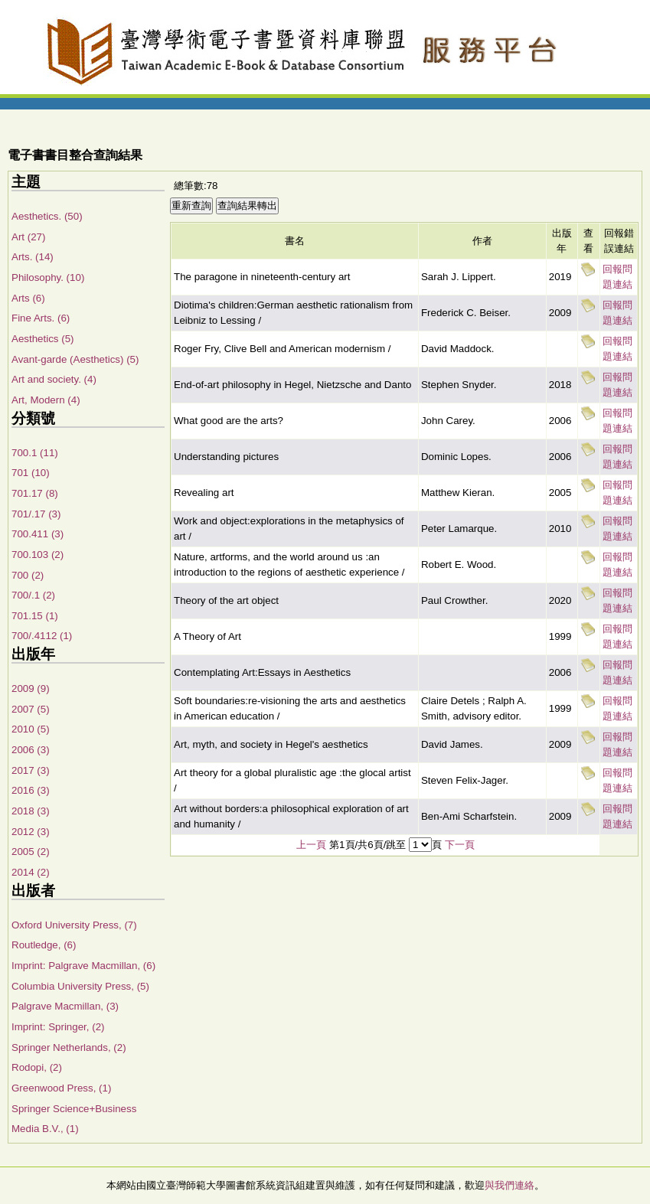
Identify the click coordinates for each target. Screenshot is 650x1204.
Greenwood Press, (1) (61, 1088)
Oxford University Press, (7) (74, 925)
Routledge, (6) (43, 945)
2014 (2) (30, 872)
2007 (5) (30, 709)
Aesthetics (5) (42, 338)
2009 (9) (30, 688)
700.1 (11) (34, 452)
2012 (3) (30, 831)
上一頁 (311, 844)
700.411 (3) (37, 534)
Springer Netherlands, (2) (68, 1047)
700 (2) (27, 575)
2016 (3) (30, 790)
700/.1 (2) (33, 595)
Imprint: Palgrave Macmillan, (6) (83, 965)
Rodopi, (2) (36, 1067)
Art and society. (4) (53, 379)
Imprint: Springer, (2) (57, 1027)
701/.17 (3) (35, 514)
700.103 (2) (37, 554)
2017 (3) (30, 770)
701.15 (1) (34, 616)
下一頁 (460, 844)
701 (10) (30, 472)
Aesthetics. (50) (47, 216)
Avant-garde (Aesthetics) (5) (75, 359)
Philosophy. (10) (47, 277)
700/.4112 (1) (41, 635)
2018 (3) (30, 811)
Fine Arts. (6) (40, 318)
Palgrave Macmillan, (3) (65, 1006)
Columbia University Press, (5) (80, 986)
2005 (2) (30, 851)
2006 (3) (30, 749)
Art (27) (28, 237)
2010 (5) (30, 729)
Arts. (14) (32, 257)
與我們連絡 (509, 1185)
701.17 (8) (34, 493)
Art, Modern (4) (45, 400)
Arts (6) (28, 298)
